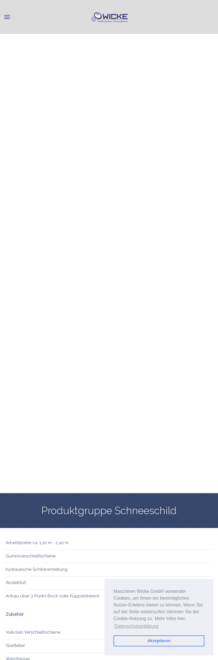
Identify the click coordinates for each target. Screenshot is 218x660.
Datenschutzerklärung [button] (136, 626)
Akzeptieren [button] (159, 640)
